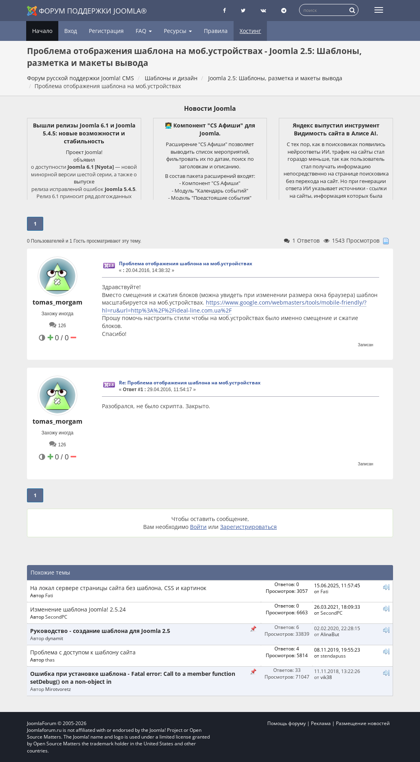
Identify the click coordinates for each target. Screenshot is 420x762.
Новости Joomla (210, 108)
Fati (49, 595)
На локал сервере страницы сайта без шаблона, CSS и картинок (118, 588)
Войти (198, 527)
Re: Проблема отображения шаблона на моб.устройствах (190, 383)
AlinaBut (329, 634)
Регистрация (106, 31)
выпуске (84, 181)
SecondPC (56, 616)
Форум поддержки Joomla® (87, 11)
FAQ (144, 31)
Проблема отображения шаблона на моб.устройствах (185, 263)
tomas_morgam (57, 302)
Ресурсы (178, 31)
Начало (42, 31)
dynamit (54, 638)
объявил (84, 159)
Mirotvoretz (58, 689)
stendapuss (333, 655)
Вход (70, 31)
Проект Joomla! (84, 152)
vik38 (326, 677)
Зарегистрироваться (248, 527)
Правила (216, 31)
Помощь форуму (286, 723)
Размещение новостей (363, 723)
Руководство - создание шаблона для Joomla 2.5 (100, 631)
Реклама (321, 723)
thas (50, 659)
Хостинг (250, 31)
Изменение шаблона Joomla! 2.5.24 (78, 609)
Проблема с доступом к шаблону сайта (83, 652)
